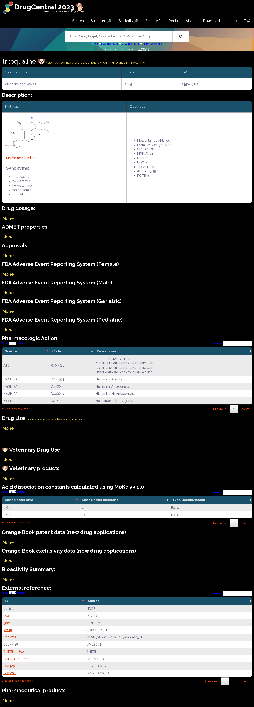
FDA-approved (109, 44)
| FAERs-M (108, 62)
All (96, 44)
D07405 (9, 666)
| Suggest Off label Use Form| (41, 419)
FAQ (247, 21)
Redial (174, 21)
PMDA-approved (152, 44)
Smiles (30, 158)
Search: (232, 343)
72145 (7, 630)
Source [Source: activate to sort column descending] (11, 351)
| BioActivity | (137, 62)
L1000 (232, 21)
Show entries (14, 343)
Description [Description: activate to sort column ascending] (106, 351)
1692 (6, 616)
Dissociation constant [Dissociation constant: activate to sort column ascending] (100, 500)
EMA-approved (130, 44)
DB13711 (9, 673)
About (191, 21)
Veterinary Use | (55, 62)
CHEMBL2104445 (16, 659)
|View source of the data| (70, 419)
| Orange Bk (122, 62)
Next (245, 409)
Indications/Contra (78, 62)
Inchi (20, 158)
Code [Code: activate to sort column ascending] (56, 351)
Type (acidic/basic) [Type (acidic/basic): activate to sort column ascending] (188, 500)
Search (78, 21)
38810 (7, 623)
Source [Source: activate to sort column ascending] (94, 601)
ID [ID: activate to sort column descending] (6, 601)
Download (211, 21)
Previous (219, 409)
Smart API (153, 21)
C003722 (9, 637)
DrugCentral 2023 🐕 (49, 7)
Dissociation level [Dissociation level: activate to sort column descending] (19, 500)
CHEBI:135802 (13, 651)
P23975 (143, 49)
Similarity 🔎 (128, 21)
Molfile (11, 158)
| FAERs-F (96, 62)
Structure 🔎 (101, 21)
